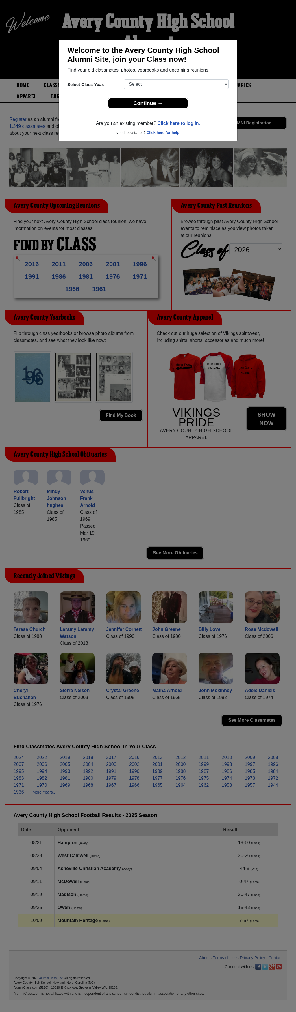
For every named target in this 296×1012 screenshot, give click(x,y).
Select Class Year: (86, 84)
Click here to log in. (178, 123)
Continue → (148, 103)
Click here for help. (163, 132)
